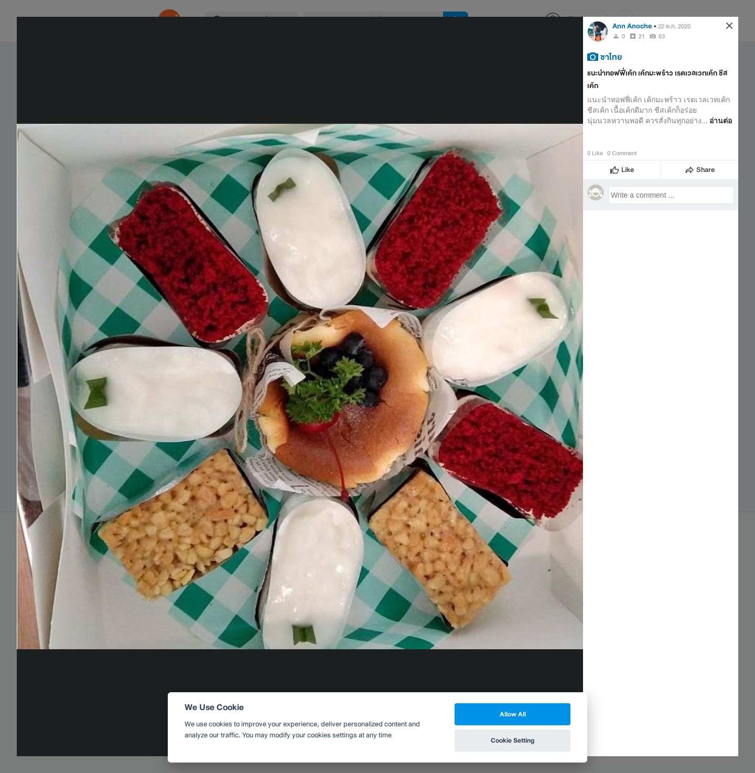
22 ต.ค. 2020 (674, 26)
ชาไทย (611, 56)
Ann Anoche (632, 25)
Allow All (513, 714)
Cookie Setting (512, 740)
